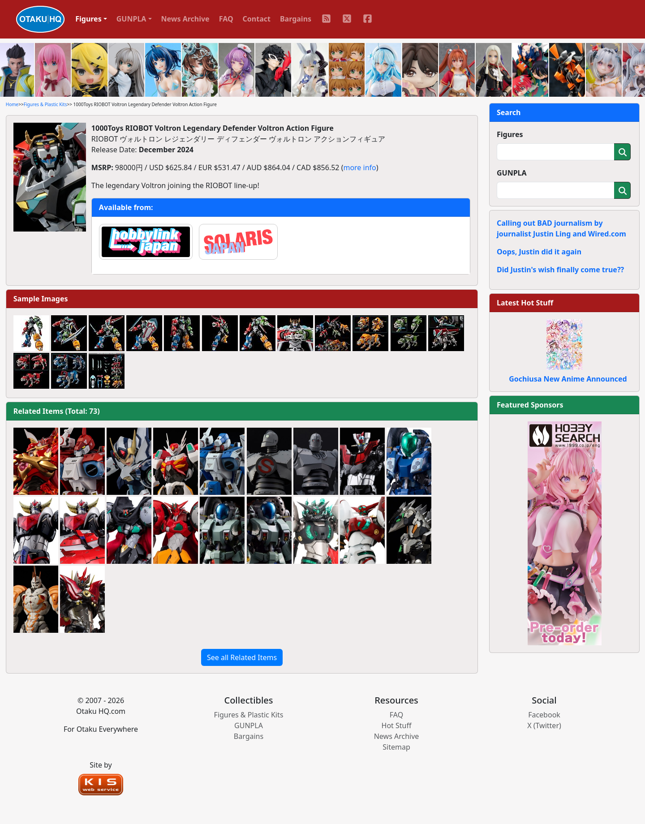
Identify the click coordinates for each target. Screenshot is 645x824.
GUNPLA (512, 173)
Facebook (544, 715)
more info (359, 167)
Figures (510, 134)
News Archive (185, 19)
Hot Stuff (397, 725)
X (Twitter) (544, 725)
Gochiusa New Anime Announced (568, 379)
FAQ (226, 19)
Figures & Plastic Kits (45, 104)
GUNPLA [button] (131, 19)
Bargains (295, 19)
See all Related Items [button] (242, 657)
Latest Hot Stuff (525, 303)
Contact (257, 19)
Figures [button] (88, 19)
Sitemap (396, 747)
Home (12, 104)
